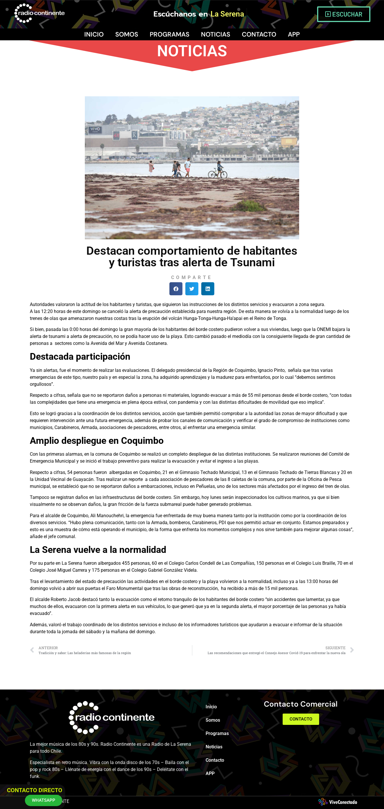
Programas (169, 34)
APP (294, 34)
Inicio (94, 34)
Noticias (215, 34)
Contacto (259, 34)
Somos (126, 34)
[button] (175, 288)
